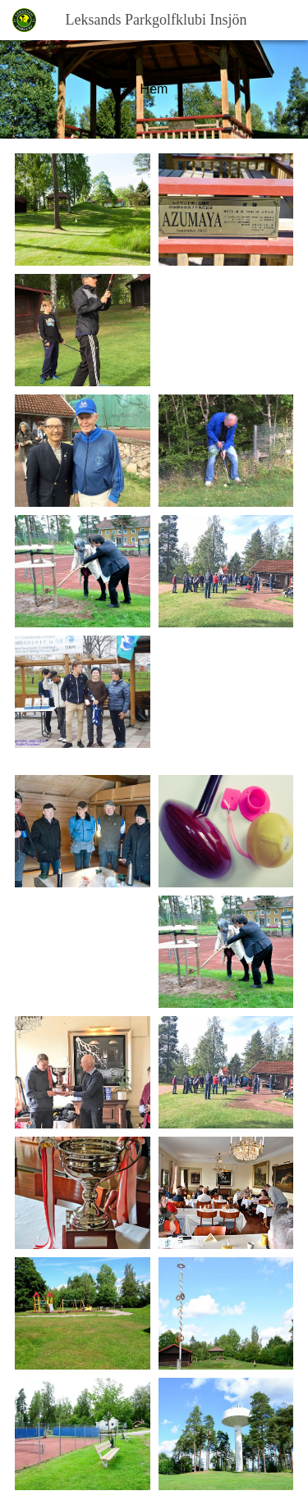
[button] (286, 19)
